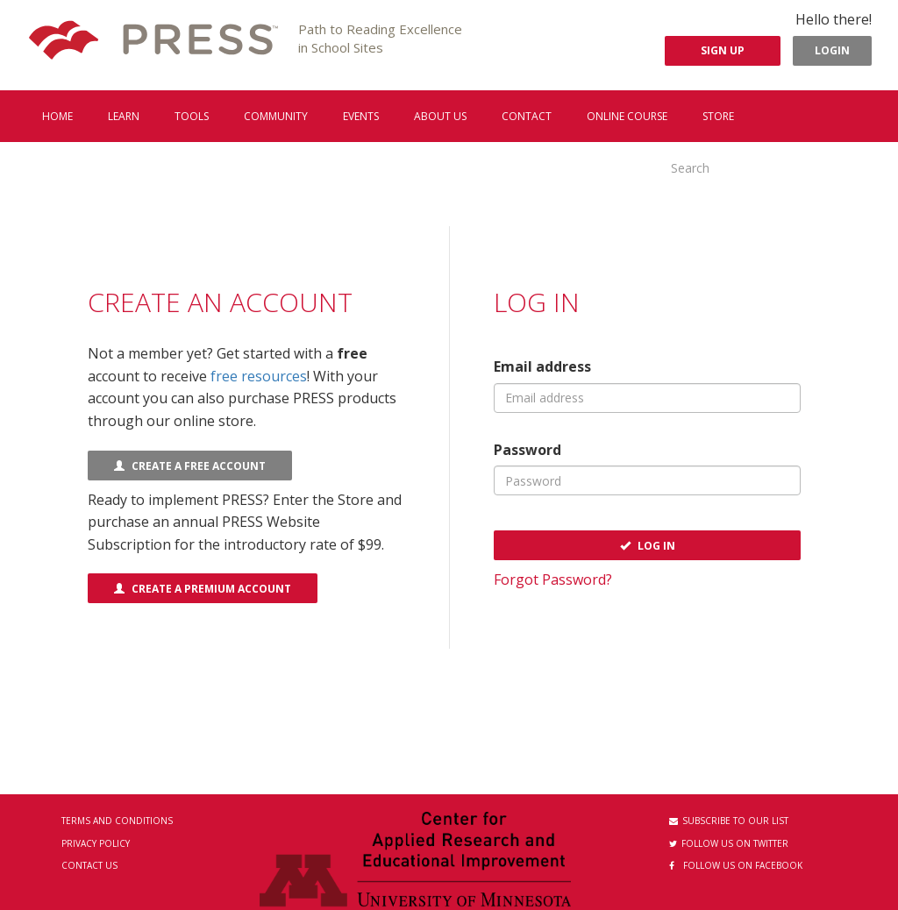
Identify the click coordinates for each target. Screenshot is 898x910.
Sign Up (723, 50)
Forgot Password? (553, 579)
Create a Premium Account (202, 588)
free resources (258, 376)
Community (276, 116)
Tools (192, 116)
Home (57, 116)
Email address (542, 366)
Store (718, 116)
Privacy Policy (95, 843)
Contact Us (89, 865)
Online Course (627, 116)
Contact (527, 116)
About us (440, 116)
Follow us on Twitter (728, 843)
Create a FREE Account (190, 466)
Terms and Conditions (117, 820)
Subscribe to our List (728, 820)
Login (832, 50)
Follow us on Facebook (735, 865)
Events (361, 116)
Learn (123, 116)
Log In (647, 545)
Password (527, 449)
